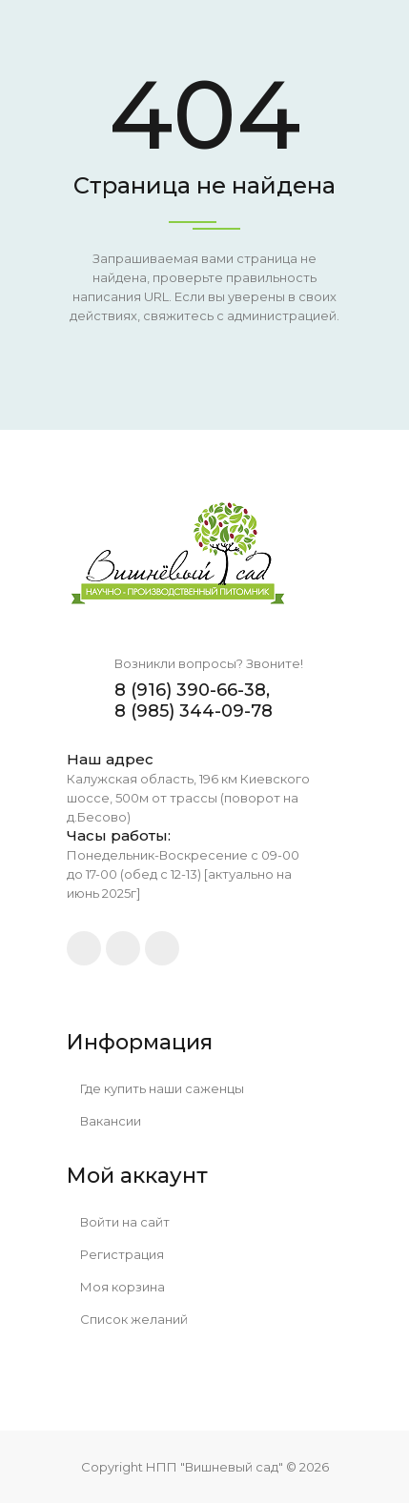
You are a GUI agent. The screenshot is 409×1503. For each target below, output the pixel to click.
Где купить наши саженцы (156, 1088)
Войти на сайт (119, 1221)
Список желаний (128, 1319)
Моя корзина (116, 1286)
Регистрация (116, 1254)
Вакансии (104, 1120)
